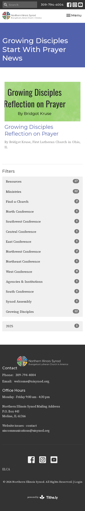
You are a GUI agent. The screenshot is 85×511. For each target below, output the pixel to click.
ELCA (6, 469)
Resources (42, 181)
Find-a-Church (42, 201)
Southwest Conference (42, 221)
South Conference (42, 291)
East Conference (42, 241)
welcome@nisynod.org (31, 381)
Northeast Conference (42, 261)
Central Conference (42, 231)
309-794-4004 (52, 4)
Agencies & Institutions (42, 281)
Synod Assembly (42, 301)
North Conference (42, 211)
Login (78, 482)
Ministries (42, 191)
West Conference (42, 271)
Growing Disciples (42, 311)
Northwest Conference (42, 251)
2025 (42, 326)
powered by (42, 497)
